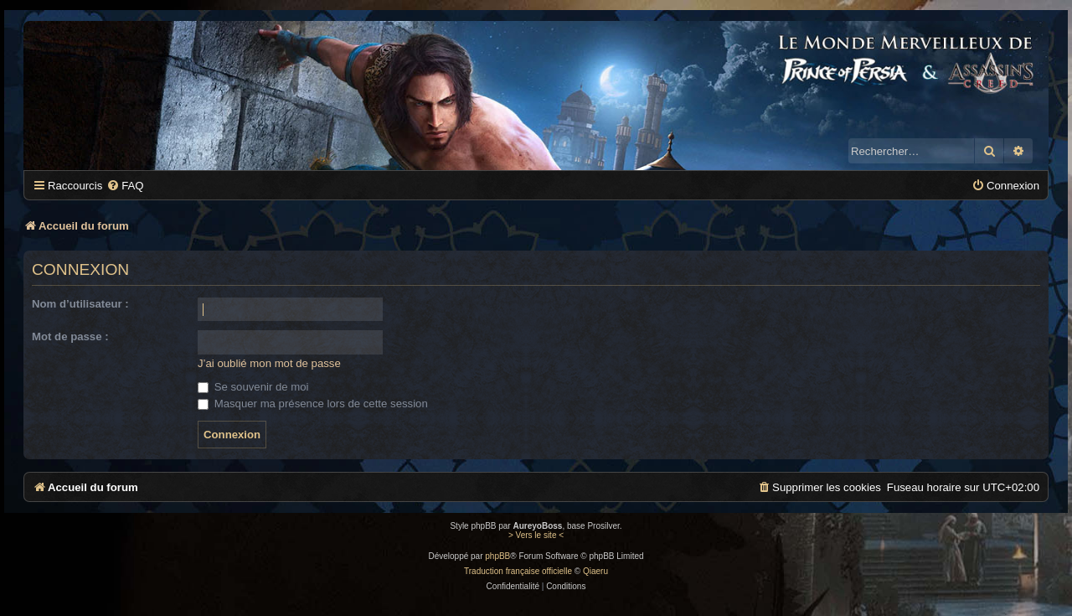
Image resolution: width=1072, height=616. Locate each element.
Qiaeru (595, 571)
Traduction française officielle (518, 571)
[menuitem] (124, 185)
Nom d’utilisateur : (80, 304)
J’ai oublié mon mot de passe (269, 363)
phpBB (497, 556)
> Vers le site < (536, 535)
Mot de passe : (70, 336)
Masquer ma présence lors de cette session (313, 403)
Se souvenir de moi (253, 386)
